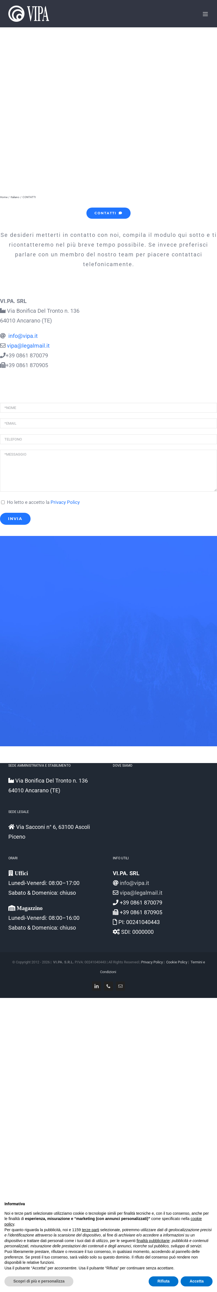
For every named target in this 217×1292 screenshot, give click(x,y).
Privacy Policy (65, 502)
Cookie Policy (176, 962)
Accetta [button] (196, 1281)
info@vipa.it (22, 336)
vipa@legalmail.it (28, 345)
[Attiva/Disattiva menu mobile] (206, 14)
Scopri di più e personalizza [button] (38, 1281)
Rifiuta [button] (164, 1281)
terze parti (90, 1230)
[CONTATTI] (108, 213)
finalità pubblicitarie (152, 1240)
